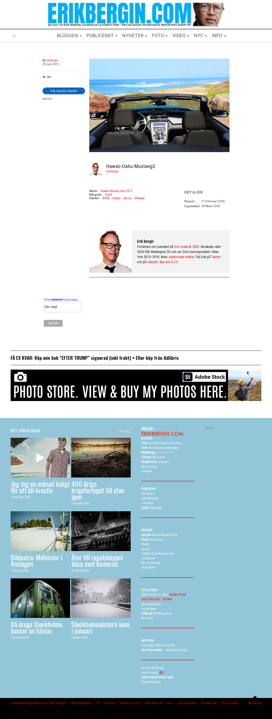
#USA (105, 198)
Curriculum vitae (186, 703)
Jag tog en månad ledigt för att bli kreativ (40, 487)
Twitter (216, 257)
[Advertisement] (62, 168)
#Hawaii (140, 198)
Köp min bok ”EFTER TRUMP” (63, 357)
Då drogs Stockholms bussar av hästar (36, 627)
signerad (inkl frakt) (111, 357)
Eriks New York (153, 703)
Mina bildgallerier (81, 703)
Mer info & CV (168, 262)
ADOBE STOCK (177, 594)
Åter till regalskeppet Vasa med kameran (97, 560)
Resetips (110, 703)
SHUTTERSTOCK (151, 599)
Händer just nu (157, 452)
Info (169, 703)
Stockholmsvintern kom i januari (100, 627)
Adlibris (171, 357)
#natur (116, 198)
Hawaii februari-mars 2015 (116, 191)
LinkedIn (152, 262)
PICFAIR (167, 599)
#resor (128, 198)
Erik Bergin (112, 171)
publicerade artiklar (181, 257)
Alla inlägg (125, 431)
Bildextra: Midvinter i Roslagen (36, 560)
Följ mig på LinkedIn (63, 91)
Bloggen (62, 703)
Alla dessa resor (130, 703)
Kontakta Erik (209, 703)
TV (98, 703)
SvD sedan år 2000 (186, 247)
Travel (108, 194)
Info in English (230, 703)
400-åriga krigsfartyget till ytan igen (98, 490)
